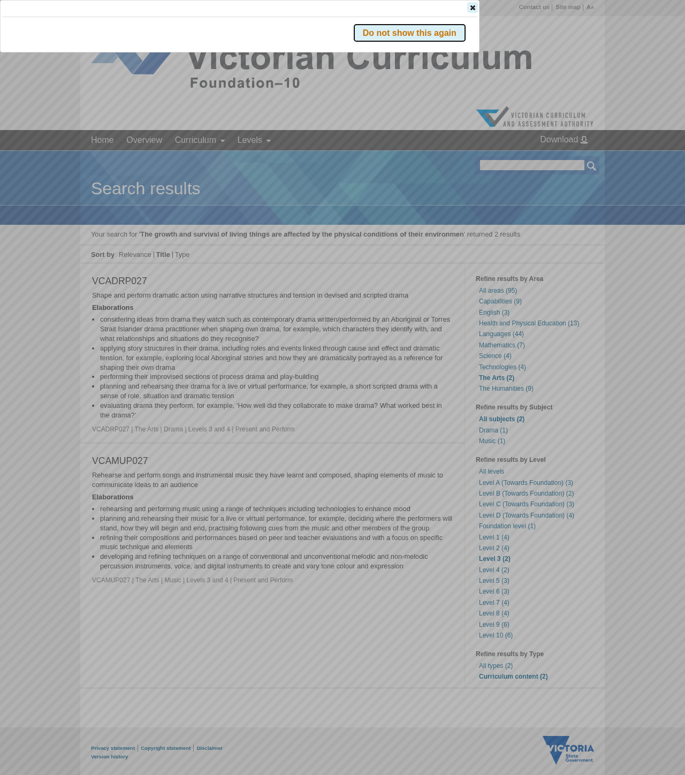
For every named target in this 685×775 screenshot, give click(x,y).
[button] (573, 160)
